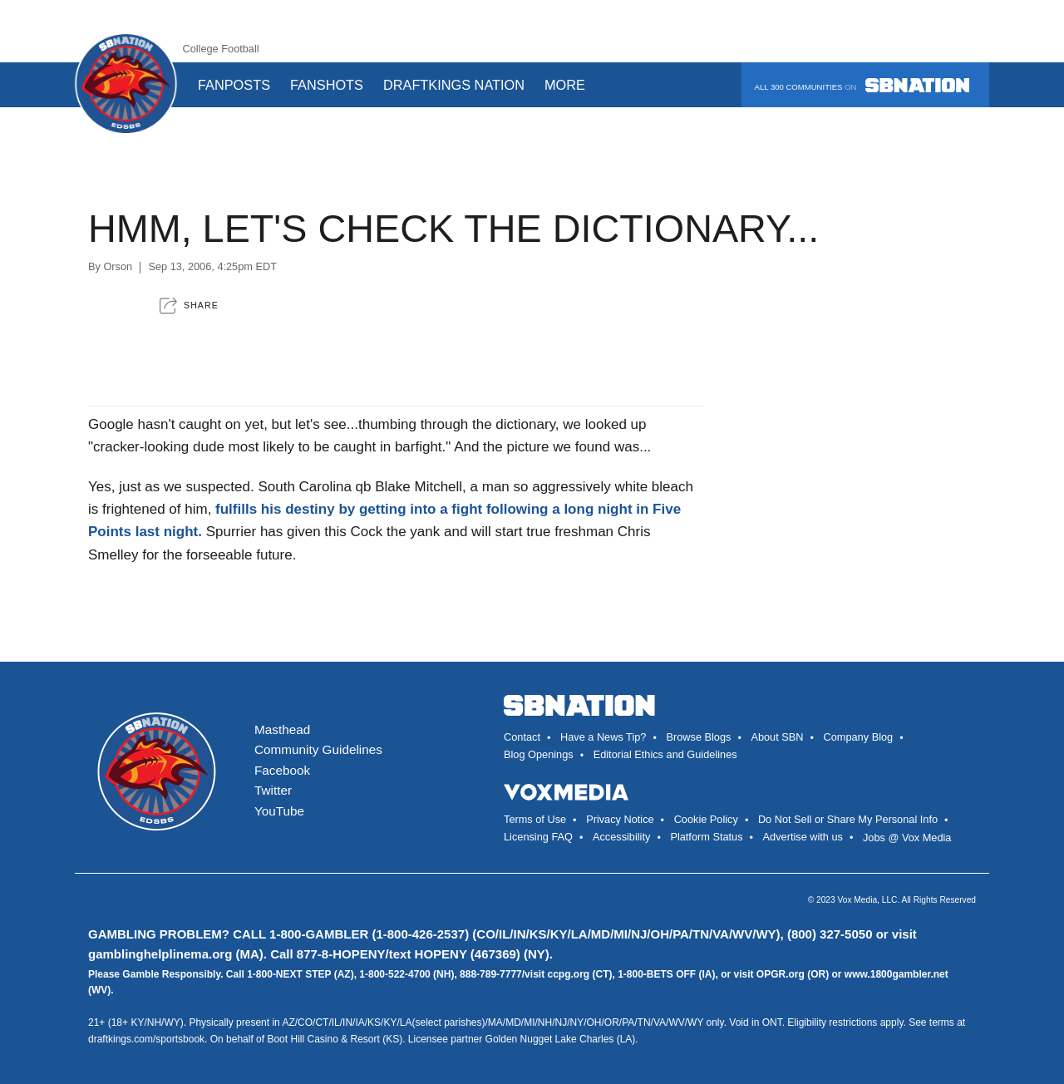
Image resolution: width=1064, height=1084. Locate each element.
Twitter (273, 790)
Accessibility (621, 836)
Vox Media (858, 899)
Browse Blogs (698, 737)
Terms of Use (535, 819)
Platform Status (706, 836)
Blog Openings (539, 754)
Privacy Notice (619, 819)
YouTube (279, 811)
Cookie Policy (706, 819)
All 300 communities (862, 85)
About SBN (777, 737)
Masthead (282, 729)
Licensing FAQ (538, 836)
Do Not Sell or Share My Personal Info (848, 819)
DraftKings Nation (454, 84)
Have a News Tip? (603, 737)
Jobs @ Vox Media (907, 837)
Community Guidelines (318, 749)
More (571, 84)
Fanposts (234, 84)
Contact (522, 737)
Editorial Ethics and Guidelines (665, 754)
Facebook (282, 770)
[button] (189, 305)
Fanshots (326, 84)
